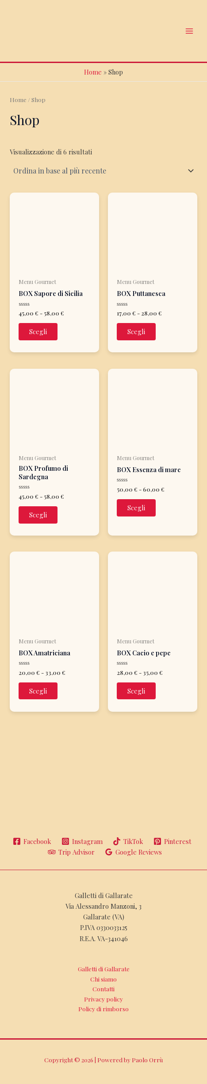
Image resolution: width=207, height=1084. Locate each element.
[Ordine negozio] (103, 171)
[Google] (134, 852)
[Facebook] (32, 841)
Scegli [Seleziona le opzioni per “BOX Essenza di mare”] (136, 507)
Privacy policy (103, 999)
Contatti (103, 989)
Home (93, 71)
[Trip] (71, 852)
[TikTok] (128, 841)
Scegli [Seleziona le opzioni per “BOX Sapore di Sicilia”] (38, 331)
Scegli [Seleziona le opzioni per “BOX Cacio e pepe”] (136, 690)
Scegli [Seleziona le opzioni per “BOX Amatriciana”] (38, 690)
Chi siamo (103, 979)
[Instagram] (82, 841)
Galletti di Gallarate (104, 969)
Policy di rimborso (103, 1009)
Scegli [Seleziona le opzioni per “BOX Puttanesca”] (136, 331)
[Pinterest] (172, 841)
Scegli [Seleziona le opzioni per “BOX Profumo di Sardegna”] (38, 514)
